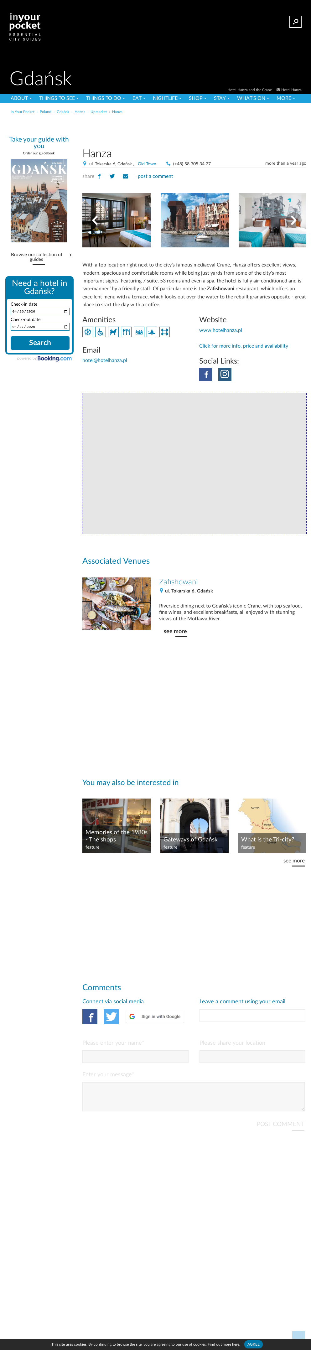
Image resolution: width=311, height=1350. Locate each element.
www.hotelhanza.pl (220, 330)
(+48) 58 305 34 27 (192, 164)
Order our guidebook (39, 153)
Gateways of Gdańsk (190, 840)
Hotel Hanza (291, 90)
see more (175, 631)
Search (40, 343)
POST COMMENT (280, 1129)
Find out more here (223, 1344)
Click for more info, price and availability (243, 346)
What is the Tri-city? (267, 840)
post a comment (155, 176)
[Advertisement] (194, 129)
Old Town (147, 164)
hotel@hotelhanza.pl (104, 360)
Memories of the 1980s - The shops (117, 836)
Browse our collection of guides (36, 257)
